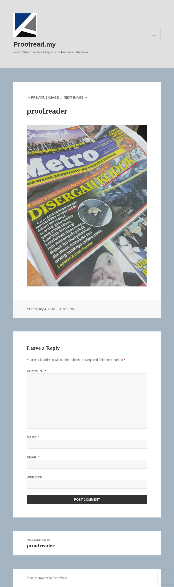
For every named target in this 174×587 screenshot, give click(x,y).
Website (34, 477)
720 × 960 (69, 309)
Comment (36, 371)
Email (33, 457)
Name (33, 437)
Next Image (73, 97)
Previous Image (45, 97)
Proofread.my (34, 44)
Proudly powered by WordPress (47, 578)
